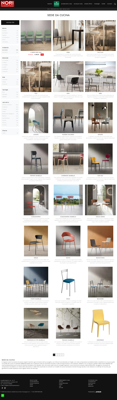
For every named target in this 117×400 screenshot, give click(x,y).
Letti (60, 386)
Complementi (92, 381)
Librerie (61, 381)
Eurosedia (5, 33)
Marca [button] (4, 28)
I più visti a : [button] (5, 102)
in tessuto (4, 71)
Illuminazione (91, 383)
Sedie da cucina (66, 9)
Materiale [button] (5, 58)
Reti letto (90, 384)
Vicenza (4, 125)
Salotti (60, 384)
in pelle (4, 67)
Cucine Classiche (34, 383)
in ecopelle (5, 60)
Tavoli (31, 384)
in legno (4, 62)
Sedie (61, 9)
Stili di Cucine (33, 380)
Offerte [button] (4, 131)
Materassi (91, 386)
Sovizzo (4, 120)
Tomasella (5, 42)
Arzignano (5, 107)
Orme (3, 39)
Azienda (49, 4)
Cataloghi (97, 4)
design (4, 82)
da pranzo (5, 52)
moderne (4, 84)
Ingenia (4, 35)
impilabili (4, 94)
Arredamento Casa (66, 4)
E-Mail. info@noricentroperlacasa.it (10, 385)
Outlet (103, 4)
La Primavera (5, 37)
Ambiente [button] (5, 48)
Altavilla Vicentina (7, 104)
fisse (3, 92)
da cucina (5, 50)
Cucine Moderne (34, 381)
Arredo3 (4, 30)
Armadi (61, 387)
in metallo (5, 65)
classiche (4, 79)
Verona (4, 122)
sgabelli (4, 96)
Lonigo (4, 111)
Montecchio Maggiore (8, 113)
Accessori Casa (78, 4)
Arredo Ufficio (88, 4)
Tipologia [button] (5, 90)
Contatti (109, 4)
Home (48, 9)
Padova (4, 116)
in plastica (5, 69)
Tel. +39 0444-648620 (6, 384)
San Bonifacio (6, 118)
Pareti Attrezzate (63, 383)
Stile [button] (3, 77)
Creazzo (4, 109)
